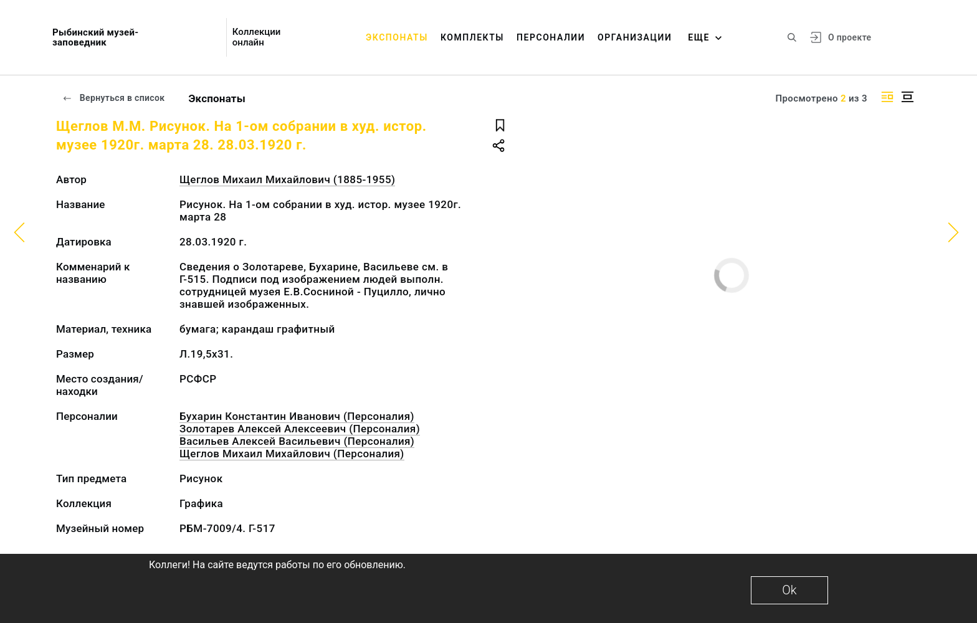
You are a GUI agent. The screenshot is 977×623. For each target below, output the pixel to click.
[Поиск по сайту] (792, 37)
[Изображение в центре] (907, 96)
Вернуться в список (113, 98)
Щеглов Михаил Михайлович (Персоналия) (291, 453)
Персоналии (551, 37)
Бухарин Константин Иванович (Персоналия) (296, 416)
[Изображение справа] (887, 96)
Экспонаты (397, 37)
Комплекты (472, 37)
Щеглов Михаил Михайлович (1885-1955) (287, 179)
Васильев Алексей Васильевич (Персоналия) (296, 441)
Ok (789, 590)
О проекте (849, 37)
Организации (635, 37)
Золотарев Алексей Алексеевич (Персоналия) (299, 428)
